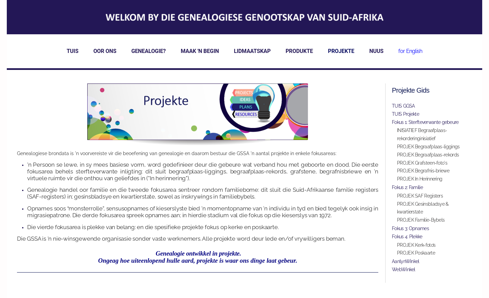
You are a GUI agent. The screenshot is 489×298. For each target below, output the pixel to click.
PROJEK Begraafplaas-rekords (428, 156)
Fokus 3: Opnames (410, 230)
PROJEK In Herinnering (419, 180)
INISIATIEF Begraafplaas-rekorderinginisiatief (422, 136)
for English (410, 53)
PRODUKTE (299, 53)
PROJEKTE (341, 53)
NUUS (376, 53)
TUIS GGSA (403, 107)
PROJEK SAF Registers (420, 197)
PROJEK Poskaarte (416, 254)
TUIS (72, 53)
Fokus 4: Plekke (407, 238)
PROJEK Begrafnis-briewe (423, 172)
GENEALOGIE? (148, 53)
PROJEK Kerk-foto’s (416, 246)
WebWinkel (403, 271)
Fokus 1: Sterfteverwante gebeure (425, 124)
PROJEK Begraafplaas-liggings (428, 148)
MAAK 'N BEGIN (200, 53)
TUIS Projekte (405, 115)
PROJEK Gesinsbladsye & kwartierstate (423, 210)
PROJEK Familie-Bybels (421, 221)
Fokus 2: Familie (407, 189)
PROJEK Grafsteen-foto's (422, 164)
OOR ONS (104, 53)
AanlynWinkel (405, 263)
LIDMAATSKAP (252, 53)
